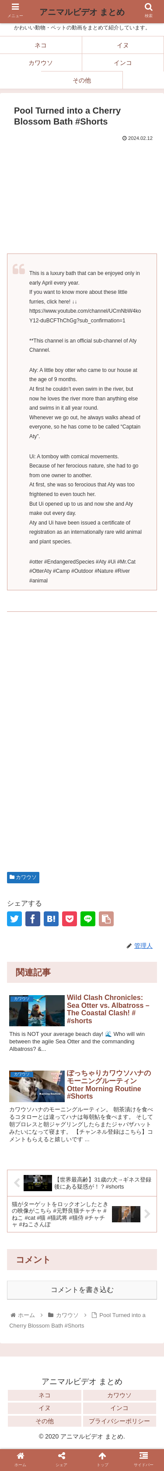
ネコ (44, 1395)
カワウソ (23, 877)
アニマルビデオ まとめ (82, 12)
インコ (119, 1407)
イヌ (44, 1407)
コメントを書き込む (82, 1289)
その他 (44, 1421)
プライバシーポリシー (119, 1421)
